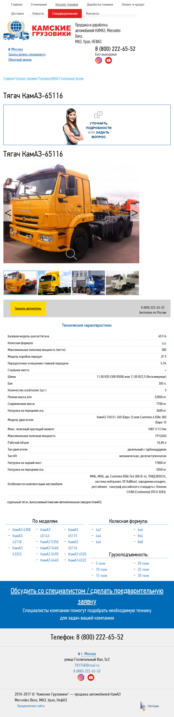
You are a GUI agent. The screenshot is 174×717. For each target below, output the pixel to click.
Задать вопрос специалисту (27, 54)
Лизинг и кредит (133, 4)
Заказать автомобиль (28, 308)
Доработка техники (100, 4)
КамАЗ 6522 (77, 560)
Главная (16, 4)
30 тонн (143, 575)
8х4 (140, 535)
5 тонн (100, 563)
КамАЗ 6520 (77, 554)
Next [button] (134, 212)
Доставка (17, 13)
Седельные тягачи (72, 78)
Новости (38, 13)
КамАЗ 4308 (21, 529)
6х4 (164, 343)
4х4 (98, 535)
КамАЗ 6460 (49, 560)
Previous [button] (7, 212)
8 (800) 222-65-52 (115, 48)
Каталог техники (67, 4)
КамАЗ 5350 (49, 541)
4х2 (98, 529)
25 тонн (143, 569)
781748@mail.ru (87, 665)
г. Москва (88, 653)
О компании (39, 4)
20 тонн (143, 563)
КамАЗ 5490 (49, 554)
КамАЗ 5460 (49, 547)
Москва (17, 49)
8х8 (140, 541)
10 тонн (101, 569)
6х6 (140, 529)
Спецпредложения (64, 13)
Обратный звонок (20, 59)
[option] (71, 212)
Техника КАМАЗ (48, 78)
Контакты (92, 13)
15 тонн (101, 575)
